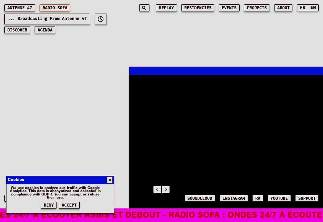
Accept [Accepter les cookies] (69, 205)
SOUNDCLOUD (199, 198)
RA (257, 198)
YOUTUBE (279, 198)
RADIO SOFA (55, 8)
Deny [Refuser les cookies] (49, 205)
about (283, 8)
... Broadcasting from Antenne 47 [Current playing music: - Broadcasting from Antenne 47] (47, 18)
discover (17, 30)
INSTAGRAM (234, 198)
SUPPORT (307, 198)
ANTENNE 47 (19, 8)
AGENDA (45, 30)
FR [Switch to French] (302, 7)
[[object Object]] (101, 19)
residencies (198, 8)
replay (166, 8)
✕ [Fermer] (109, 180)
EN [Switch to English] (313, 7)
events (229, 8)
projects (257, 8)
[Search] (144, 7)
